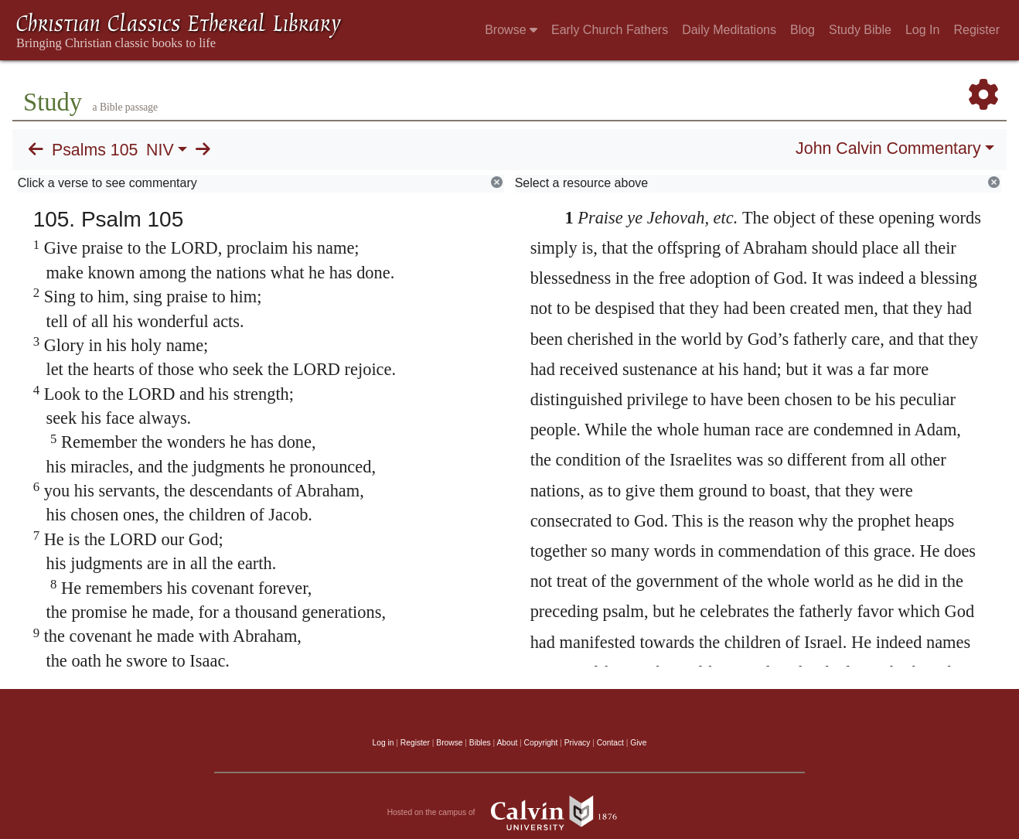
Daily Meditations (729, 29)
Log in (383, 742)
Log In (922, 29)
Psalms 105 (95, 150)
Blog (802, 29)
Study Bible (860, 29)
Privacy (577, 742)
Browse (511, 29)
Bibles (480, 742)
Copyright (541, 742)
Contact (610, 742)
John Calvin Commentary (888, 148)
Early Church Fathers (609, 29)
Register (976, 29)
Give (638, 742)
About (506, 742)
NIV (160, 150)
